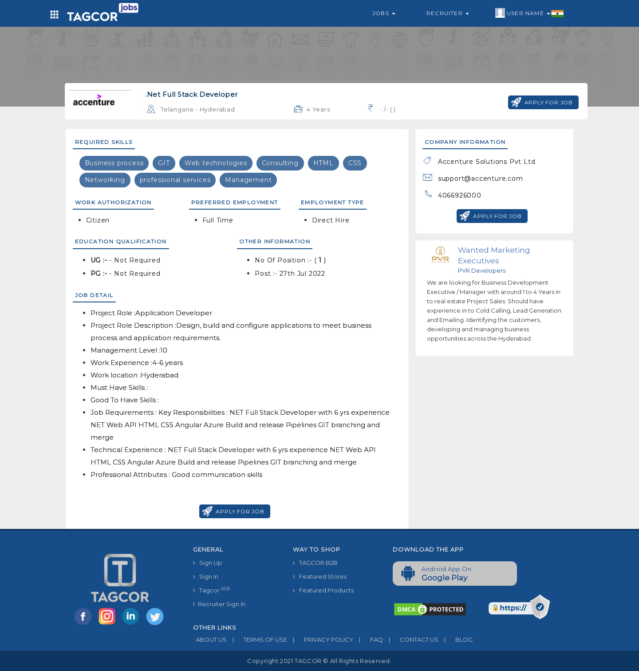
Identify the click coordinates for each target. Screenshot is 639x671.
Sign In (205, 576)
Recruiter (447, 13)
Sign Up (207, 562)
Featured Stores (320, 576)
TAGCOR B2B (315, 562)
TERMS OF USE (257, 639)
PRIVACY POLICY (320, 639)
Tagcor (211, 590)
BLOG (455, 639)
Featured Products (323, 590)
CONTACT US (410, 639)
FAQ (368, 639)
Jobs (383, 13)
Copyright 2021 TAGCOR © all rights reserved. (319, 660)
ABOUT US (210, 639)
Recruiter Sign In (219, 603)
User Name (529, 13)
